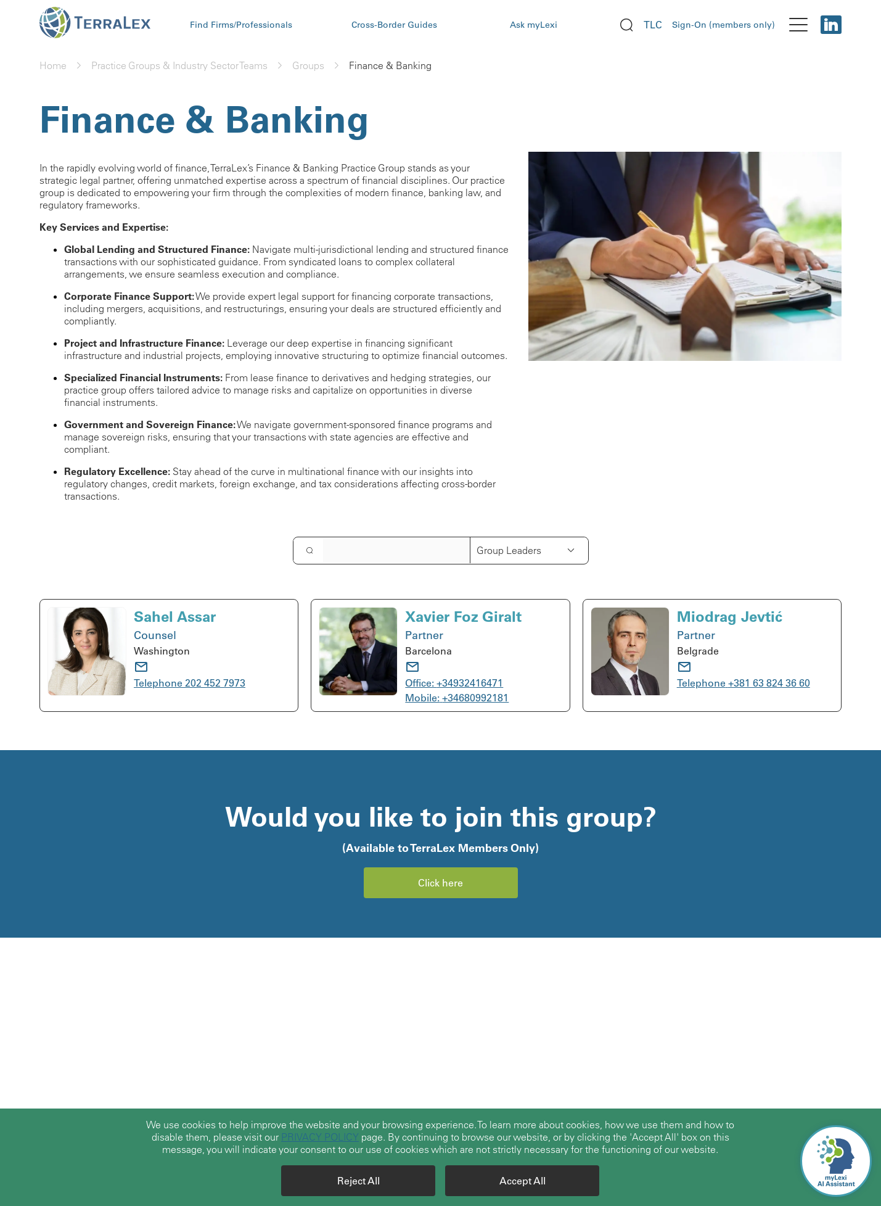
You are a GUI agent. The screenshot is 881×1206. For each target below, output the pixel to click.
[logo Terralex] (102, 25)
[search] (626, 24)
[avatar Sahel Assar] (86, 655)
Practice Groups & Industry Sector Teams (179, 65)
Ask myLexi (533, 24)
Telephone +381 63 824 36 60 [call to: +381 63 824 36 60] (743, 683)
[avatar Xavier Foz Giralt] (358, 655)
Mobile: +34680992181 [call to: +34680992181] (457, 698)
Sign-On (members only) (723, 24)
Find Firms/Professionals (241, 24)
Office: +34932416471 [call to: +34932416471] (454, 683)
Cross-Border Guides (394, 24)
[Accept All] (522, 1180)
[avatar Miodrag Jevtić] (630, 655)
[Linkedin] (831, 24)
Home (53, 65)
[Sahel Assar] (189, 616)
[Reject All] (358, 1180)
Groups (308, 65)
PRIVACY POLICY (320, 1137)
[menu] (798, 24)
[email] (141, 666)
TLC (653, 25)
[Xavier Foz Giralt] (463, 616)
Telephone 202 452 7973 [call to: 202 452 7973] (189, 683)
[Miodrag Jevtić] (743, 616)
